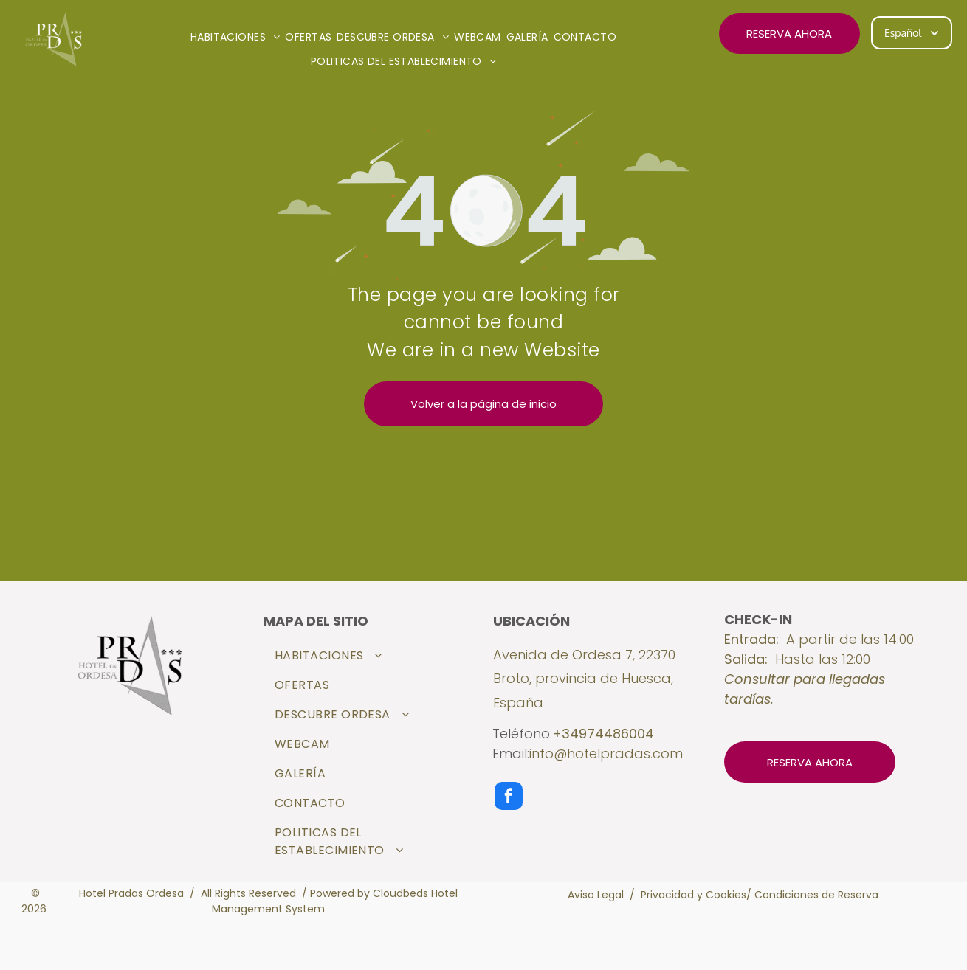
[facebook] (509, 798)
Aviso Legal (596, 894)
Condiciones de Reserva (816, 894)
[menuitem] (237, 37)
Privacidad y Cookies (693, 894)
